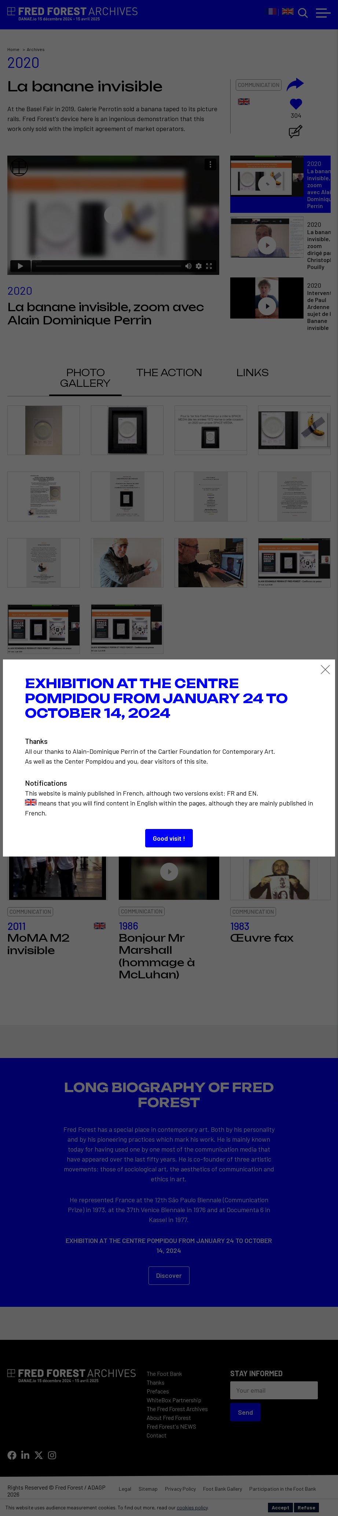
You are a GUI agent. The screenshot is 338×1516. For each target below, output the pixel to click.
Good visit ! (169, 838)
